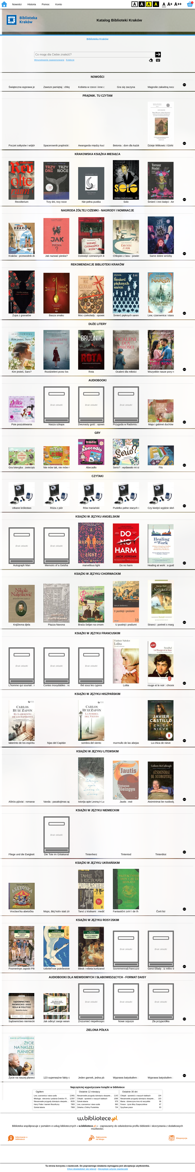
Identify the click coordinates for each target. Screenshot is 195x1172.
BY (156, 3)
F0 (164, 3)
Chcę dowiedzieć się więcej (81, 1169)
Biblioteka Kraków (97, 39)
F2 (178, 3)
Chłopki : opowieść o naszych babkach (92, 1099)
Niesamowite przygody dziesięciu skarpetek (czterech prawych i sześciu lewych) (65, 1101)
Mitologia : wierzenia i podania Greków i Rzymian (53, 1099)
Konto (58, 4)
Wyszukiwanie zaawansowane (49, 60)
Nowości (17, 4)
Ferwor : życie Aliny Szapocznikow (133, 1104)
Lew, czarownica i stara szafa (45, 1096)
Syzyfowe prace (126, 1107)
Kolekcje (70, 60)
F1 (170, 3)
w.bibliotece (87, 1126)
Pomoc (46, 4)
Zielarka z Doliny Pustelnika (88, 1107)
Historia (31, 4)
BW (142, 3)
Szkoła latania (39, 1107)
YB (149, 3)
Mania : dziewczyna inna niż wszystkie (135, 1101)
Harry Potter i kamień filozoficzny (46, 1104)
